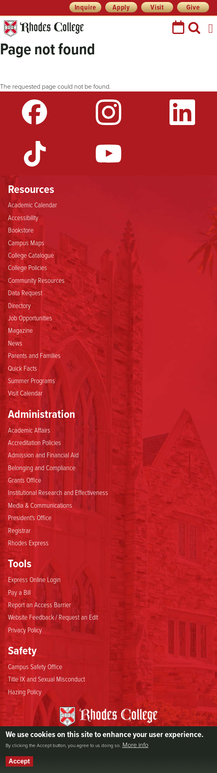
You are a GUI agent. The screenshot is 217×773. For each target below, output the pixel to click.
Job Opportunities (30, 317)
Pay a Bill (19, 592)
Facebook (34, 112)
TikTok (34, 154)
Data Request (25, 292)
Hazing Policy (24, 691)
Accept (19, 761)
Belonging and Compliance (41, 467)
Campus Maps (26, 242)
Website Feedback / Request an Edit (53, 617)
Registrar (19, 530)
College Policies (27, 267)
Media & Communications (40, 505)
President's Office (29, 517)
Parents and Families (34, 355)
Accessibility (23, 217)
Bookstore (21, 229)
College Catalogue (31, 255)
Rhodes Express (28, 542)
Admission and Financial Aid (43, 454)
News (15, 343)
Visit (157, 7)
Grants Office (24, 480)
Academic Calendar (32, 204)
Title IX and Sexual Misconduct (46, 679)
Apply (121, 7)
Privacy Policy (25, 629)
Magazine (20, 330)
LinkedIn (182, 112)
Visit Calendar (25, 392)
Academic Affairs (29, 430)
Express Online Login (34, 579)
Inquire (86, 7)
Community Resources (36, 280)
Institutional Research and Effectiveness (58, 492)
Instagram (108, 112)
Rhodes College (44, 28)
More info (135, 745)
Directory (19, 305)
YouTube (108, 154)
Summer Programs (31, 380)
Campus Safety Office (35, 666)
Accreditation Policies (34, 442)
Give (192, 7)
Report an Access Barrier (39, 604)
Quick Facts (22, 368)
